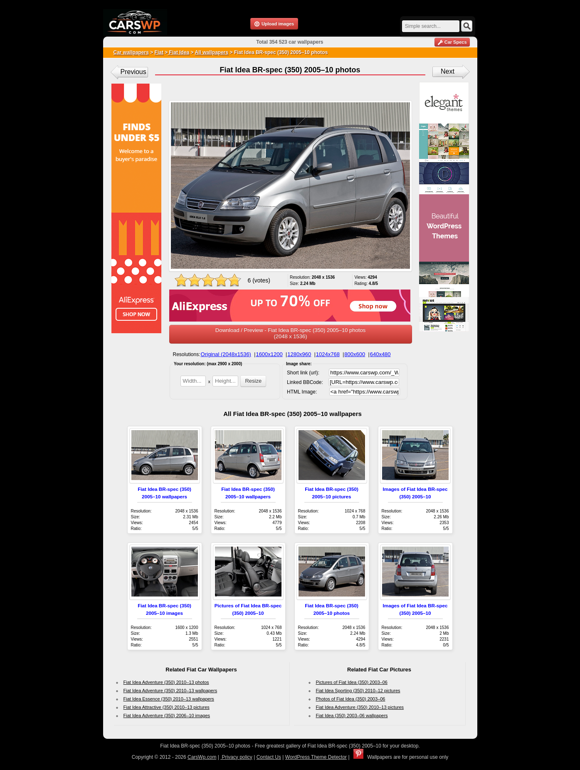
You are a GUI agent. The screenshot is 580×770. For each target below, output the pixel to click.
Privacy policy (236, 757)
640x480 (380, 354)
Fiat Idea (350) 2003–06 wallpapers (352, 715)
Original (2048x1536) (226, 354)
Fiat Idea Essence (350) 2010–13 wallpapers (168, 698)
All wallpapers (212, 52)
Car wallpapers (131, 52)
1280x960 (299, 354)
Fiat (159, 52)
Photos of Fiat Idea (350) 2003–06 (350, 698)
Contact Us (269, 757)
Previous (133, 71)
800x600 (354, 354)
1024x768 (328, 354)
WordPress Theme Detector (316, 757)
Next (447, 71)
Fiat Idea (178, 52)
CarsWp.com (202, 757)
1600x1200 (269, 354)
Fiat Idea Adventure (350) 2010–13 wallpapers (170, 690)
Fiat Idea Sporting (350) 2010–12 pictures (358, 690)
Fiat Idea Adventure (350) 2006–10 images (166, 715)
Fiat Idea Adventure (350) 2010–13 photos (166, 682)
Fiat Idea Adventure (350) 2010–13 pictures (360, 707)
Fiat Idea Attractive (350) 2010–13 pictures (166, 707)
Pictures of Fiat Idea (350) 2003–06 (351, 682)
